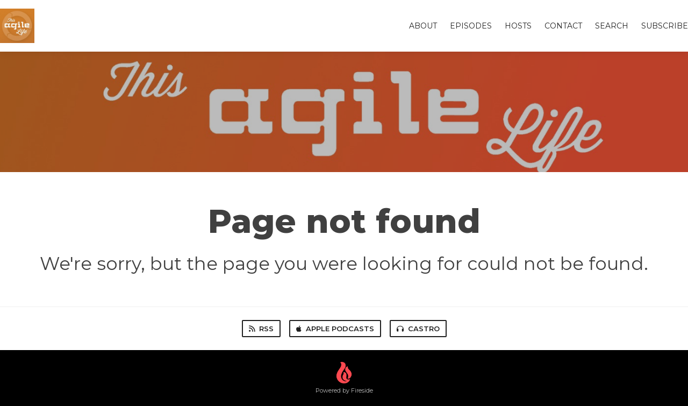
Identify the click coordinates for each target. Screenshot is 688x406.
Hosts (518, 26)
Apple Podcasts (335, 328)
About (423, 26)
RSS (261, 328)
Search (611, 26)
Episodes (471, 26)
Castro (418, 328)
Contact (563, 26)
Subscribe (664, 26)
